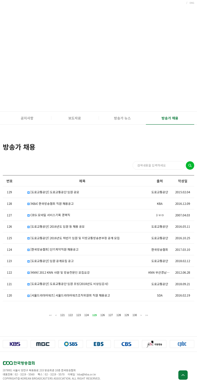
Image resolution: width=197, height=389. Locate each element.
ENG (192, 2)
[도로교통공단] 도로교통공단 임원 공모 (53, 192)
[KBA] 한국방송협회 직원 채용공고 (50, 203)
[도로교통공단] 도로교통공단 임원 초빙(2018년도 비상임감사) (67, 283)
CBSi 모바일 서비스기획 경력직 (48, 215)
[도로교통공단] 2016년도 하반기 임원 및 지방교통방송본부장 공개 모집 (73, 238)
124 (86, 315)
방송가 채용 (170, 118)
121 (62, 315)
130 (134, 315)
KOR (181, 2)
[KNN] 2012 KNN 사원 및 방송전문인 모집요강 (58, 272)
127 (110, 315)
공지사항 (27, 118)
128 (118, 315)
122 (70, 315)
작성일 (182, 180)
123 (78, 315)
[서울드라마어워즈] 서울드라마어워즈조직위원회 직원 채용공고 (68, 295)
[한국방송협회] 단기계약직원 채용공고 (53, 249)
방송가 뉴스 (122, 118)
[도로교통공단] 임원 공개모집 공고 (50, 260)
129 (126, 315)
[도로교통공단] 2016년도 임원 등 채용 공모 (56, 226)
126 (102, 315)
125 (94, 315)
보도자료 (74, 118)
